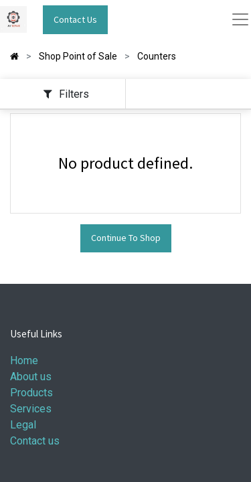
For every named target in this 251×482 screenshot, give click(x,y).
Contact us (35, 440)
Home (24, 360)
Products (31, 392)
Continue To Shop (126, 238)
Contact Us (75, 19)
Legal (23, 424)
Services (31, 408)
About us (31, 376)
